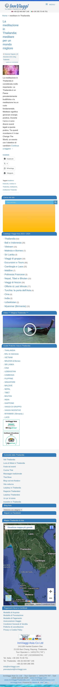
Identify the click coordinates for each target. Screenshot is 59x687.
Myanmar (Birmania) (15, 306)
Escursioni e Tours (14, 262)
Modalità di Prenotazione (13, 615)
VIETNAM (9, 357)
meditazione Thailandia (10, 190)
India (7, 298)
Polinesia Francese (15, 274)
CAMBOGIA (9, 375)
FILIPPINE (9, 379)
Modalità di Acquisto (11, 612)
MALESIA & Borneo (12, 361)
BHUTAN (8, 396)
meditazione (13, 187)
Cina (7, 294)
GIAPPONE (9, 403)
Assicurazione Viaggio (12, 621)
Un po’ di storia (9, 498)
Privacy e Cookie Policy (12, 630)
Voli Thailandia (9, 460)
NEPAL (7, 389)
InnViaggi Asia (15, 682)
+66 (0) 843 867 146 (22, 11)
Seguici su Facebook (12, 513)
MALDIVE (8, 386)
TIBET (7, 393)
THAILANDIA (10, 350)
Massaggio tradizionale (12, 474)
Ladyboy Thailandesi (11, 495)
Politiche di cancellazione (13, 627)
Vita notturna (8, 484)
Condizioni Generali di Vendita (15, 624)
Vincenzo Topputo (10, 54)
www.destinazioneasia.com (43, 680)
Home (4, 16)
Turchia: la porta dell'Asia (18, 290)
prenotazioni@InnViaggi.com (15, 669)
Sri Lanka (10, 254)
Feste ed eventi (9, 467)
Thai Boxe (7, 477)
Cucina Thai (8, 470)
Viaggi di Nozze (13, 282)
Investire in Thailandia (12, 502)
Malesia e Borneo (14, 250)
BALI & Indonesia (12, 354)
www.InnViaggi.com (38, 678)
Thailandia (10, 238)
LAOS (7, 417)
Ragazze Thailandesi (11, 491)
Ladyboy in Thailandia (12, 488)
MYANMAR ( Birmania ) (14, 414)
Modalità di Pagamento (12, 618)
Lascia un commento (12, 62)
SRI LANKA (9, 364)
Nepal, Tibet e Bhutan (16, 278)
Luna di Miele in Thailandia (14, 463)
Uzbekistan (10, 302)
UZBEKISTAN (10, 371)
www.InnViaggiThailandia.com (17, 680)
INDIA (7, 400)
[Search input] (30, 202)
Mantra (35, 682)
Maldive (9, 270)
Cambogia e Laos (14, 266)
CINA (7, 368)
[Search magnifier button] (55, 202)
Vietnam (9, 246)
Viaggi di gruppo (13, 258)
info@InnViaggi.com (11, 667)
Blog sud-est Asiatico (11, 481)
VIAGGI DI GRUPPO (13, 407)
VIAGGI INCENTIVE (13, 410)
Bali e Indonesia (13, 242)
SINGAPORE (10, 382)
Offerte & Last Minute (16, 286)
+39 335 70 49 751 (40, 11)
